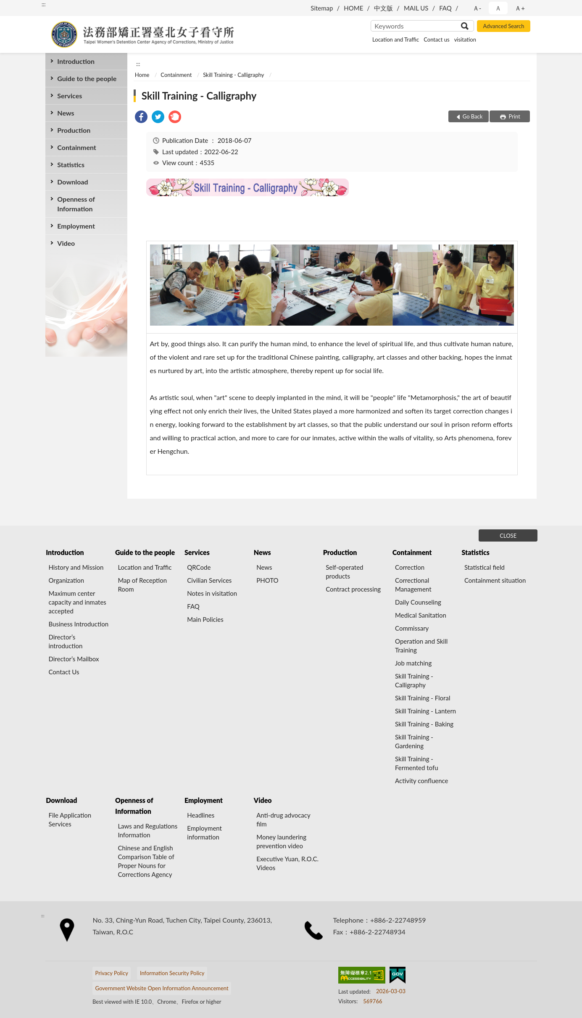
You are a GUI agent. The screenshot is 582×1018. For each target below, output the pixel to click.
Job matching (413, 663)
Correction (409, 567)
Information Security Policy (172, 973)
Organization (66, 580)
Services (69, 96)
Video (66, 243)
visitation (465, 39)
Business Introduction (79, 624)
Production (73, 130)
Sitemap (322, 8)
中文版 (383, 8)
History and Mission (76, 567)
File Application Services (70, 819)
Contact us (436, 39)
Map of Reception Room (142, 584)
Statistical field (484, 567)
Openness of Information (76, 204)
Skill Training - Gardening (414, 741)
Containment (76, 147)
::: (44, 4)
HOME (353, 8)
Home (142, 74)
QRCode (199, 567)
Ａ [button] (498, 8)
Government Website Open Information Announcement (161, 988)
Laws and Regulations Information (147, 830)
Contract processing (353, 589)
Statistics (70, 164)
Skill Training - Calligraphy (233, 74)
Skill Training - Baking (424, 724)
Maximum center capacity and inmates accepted (77, 602)
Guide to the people (86, 78)
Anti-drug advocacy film (283, 819)
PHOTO (267, 580)
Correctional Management (413, 584)
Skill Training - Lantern (425, 711)
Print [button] (513, 116)
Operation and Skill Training (421, 645)
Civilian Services (209, 580)
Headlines (200, 815)
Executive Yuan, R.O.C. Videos (287, 863)
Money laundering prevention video (281, 841)
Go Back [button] (473, 116)
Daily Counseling (418, 602)
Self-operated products (344, 571)
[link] (141, 117)
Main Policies (205, 619)
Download (72, 182)
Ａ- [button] (477, 8)
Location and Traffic (395, 39)
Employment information (204, 832)
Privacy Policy (111, 973)
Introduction (76, 61)
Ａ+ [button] (520, 8)
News (65, 113)
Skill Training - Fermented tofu (416, 763)
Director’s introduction (66, 641)
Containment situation (495, 580)
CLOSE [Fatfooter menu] (508, 535)
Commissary (412, 628)
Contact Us (64, 672)
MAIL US (416, 8)
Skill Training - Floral (422, 698)
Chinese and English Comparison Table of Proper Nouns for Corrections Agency (146, 861)
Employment (76, 226)
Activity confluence (421, 780)
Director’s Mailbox (74, 659)
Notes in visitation (212, 593)
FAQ (445, 8)
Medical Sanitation (420, 615)
